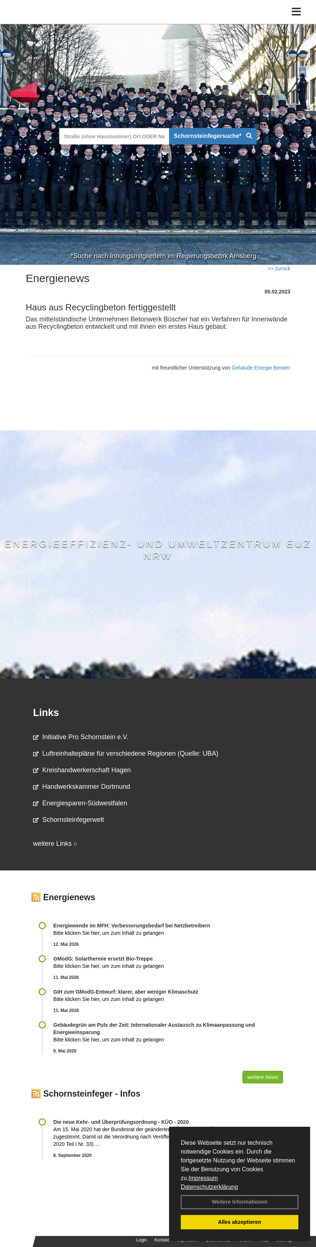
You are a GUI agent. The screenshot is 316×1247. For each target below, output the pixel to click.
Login (141, 1240)
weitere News (262, 1077)
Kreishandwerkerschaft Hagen (82, 770)
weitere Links (55, 843)
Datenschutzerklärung (209, 1187)
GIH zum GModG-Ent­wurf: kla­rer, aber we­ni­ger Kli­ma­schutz (125, 992)
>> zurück (279, 268)
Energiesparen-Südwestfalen (80, 803)
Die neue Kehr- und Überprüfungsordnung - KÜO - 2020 (121, 1122)
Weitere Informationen (239, 1202)
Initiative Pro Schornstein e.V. (80, 737)
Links (46, 712)
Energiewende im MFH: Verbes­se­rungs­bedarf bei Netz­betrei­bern (131, 926)
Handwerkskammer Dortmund (81, 786)
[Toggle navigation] (296, 12)
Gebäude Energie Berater (260, 368)
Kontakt (161, 1240)
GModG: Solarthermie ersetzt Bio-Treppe (103, 959)
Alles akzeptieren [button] (239, 1222)
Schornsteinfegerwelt (68, 819)
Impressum (203, 1178)
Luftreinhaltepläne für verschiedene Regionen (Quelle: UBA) (125, 753)
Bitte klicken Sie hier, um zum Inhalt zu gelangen (108, 933)
